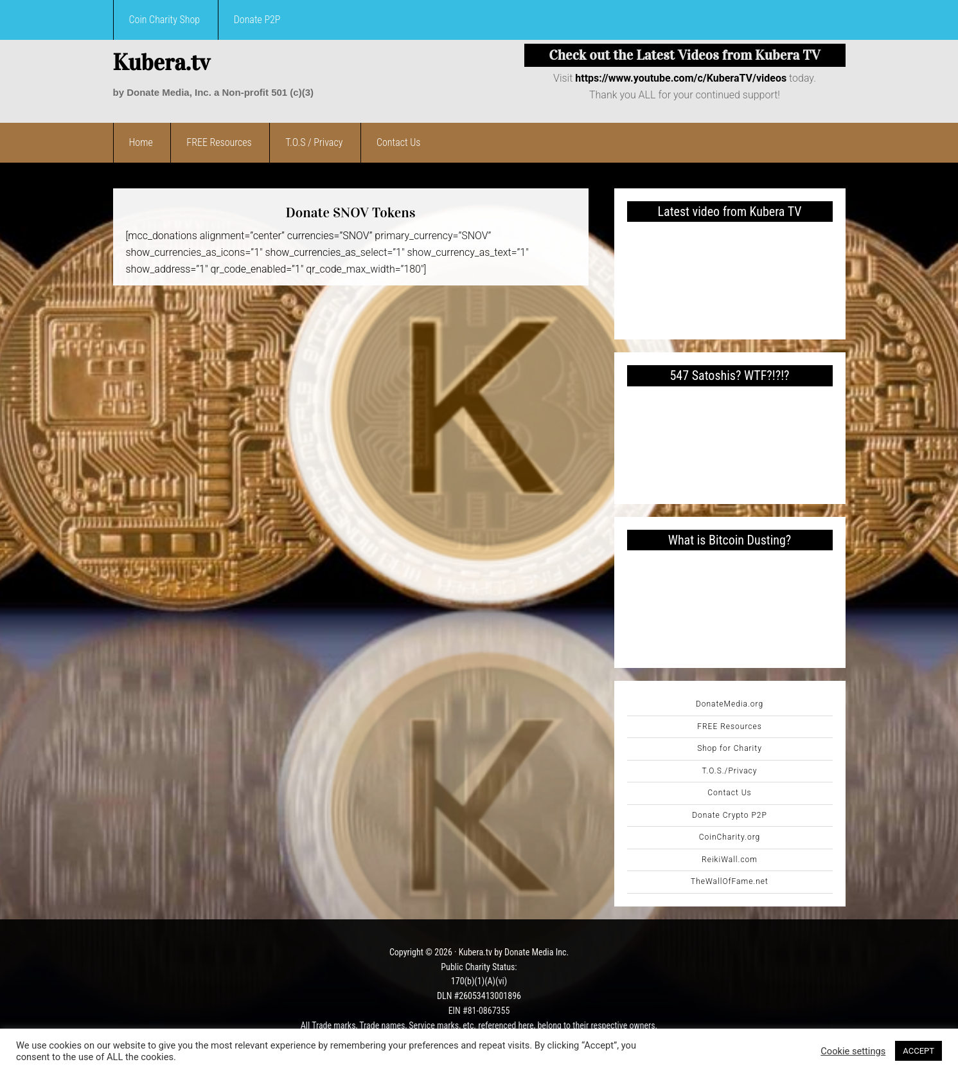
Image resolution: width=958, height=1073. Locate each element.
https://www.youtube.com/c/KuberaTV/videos (680, 78)
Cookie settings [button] (853, 1051)
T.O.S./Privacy (730, 770)
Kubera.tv (161, 62)
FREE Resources (729, 726)
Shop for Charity (729, 748)
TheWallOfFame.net (729, 881)
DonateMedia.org (729, 703)
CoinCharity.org (729, 837)
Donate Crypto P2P (729, 815)
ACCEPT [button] (918, 1051)
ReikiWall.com (730, 859)
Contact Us (729, 792)
